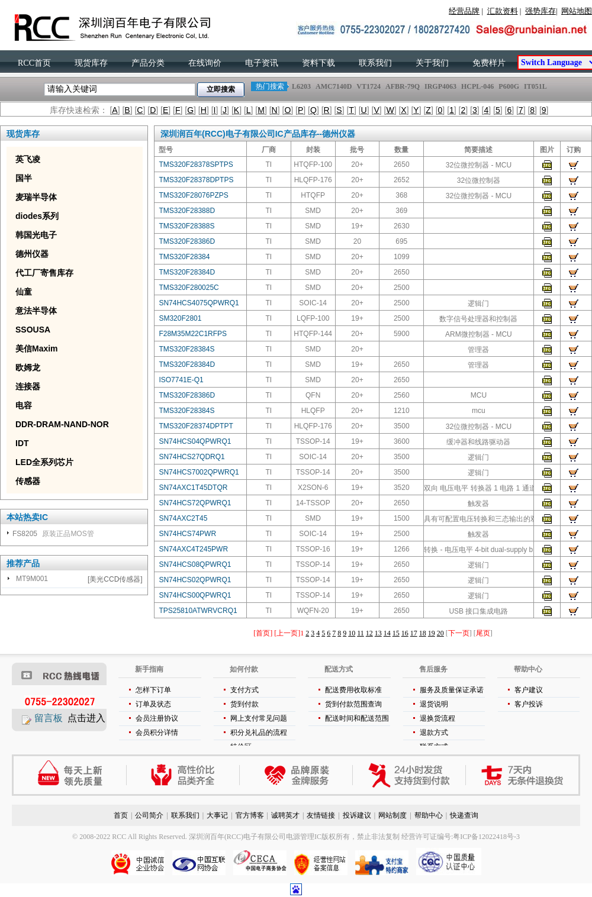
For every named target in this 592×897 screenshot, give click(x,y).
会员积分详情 (157, 732)
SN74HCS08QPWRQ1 (195, 564)
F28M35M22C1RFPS (193, 334)
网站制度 (392, 815)
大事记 (217, 815)
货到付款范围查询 (353, 704)
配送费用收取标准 (353, 690)
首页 (121, 815)
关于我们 (432, 63)
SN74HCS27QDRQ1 (191, 457)
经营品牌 (464, 11)
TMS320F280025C (188, 287)
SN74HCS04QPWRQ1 (195, 441)
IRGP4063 (440, 86)
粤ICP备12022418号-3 (486, 837)
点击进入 (86, 718)
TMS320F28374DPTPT (196, 426)
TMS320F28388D (187, 210)
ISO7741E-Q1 (181, 380)
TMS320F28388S (186, 226)
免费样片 (489, 63)
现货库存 (91, 63)
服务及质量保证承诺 (452, 690)
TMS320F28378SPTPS (196, 164)
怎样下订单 (153, 690)
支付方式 (244, 690)
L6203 (301, 86)
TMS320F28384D (187, 272)
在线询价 (204, 63)
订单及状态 (153, 704)
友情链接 (321, 815)
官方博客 (250, 815)
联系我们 (375, 63)
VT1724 (368, 86)
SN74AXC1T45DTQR (193, 487)
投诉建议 (357, 815)
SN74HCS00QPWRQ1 (195, 595)
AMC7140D (334, 86)
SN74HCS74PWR (187, 534)
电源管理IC (303, 837)
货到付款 (244, 704)
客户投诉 (528, 704)
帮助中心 (428, 815)
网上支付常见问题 (258, 718)
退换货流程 (437, 718)
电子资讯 (261, 63)
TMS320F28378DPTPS (196, 180)
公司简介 (149, 815)
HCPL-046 (477, 86)
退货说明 (434, 704)
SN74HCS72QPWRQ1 (195, 503)
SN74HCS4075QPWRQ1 (199, 303)
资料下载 (318, 63)
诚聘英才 (285, 815)
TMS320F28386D (187, 241)
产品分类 (148, 63)
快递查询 (464, 815)
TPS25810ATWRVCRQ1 (198, 610)
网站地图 (576, 11)
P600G (508, 86)
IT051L (535, 86)
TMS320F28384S (186, 349)
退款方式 (434, 732)
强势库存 (540, 11)
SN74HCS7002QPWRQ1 (199, 472)
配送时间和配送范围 (357, 718)
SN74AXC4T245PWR (193, 549)
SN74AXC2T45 (183, 518)
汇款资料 (502, 11)
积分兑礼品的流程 (258, 732)
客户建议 (528, 690)
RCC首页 (34, 63)
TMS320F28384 (184, 257)
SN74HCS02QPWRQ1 (195, 580)
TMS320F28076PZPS (193, 195)
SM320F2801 (180, 318)
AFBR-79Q (402, 86)
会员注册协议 (157, 718)
